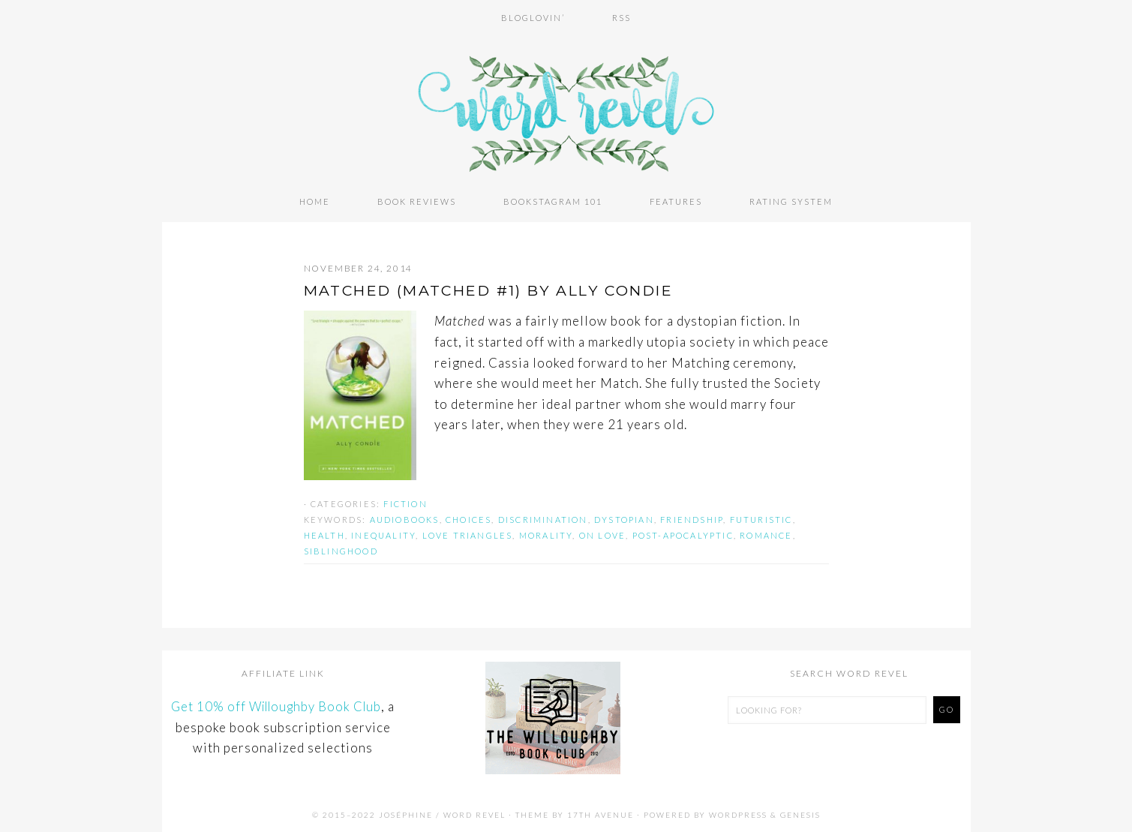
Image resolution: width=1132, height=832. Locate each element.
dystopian (624, 518)
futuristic (761, 518)
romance (766, 534)
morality (546, 534)
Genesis (800, 812)
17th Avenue (600, 812)
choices (468, 518)
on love (602, 534)
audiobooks (405, 518)
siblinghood (341, 549)
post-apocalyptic (683, 534)
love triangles (467, 534)
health (324, 534)
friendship (691, 518)
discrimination (543, 518)
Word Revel (566, 107)
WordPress (738, 812)
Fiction (405, 502)
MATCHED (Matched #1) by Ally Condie (498, 289)
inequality (383, 534)
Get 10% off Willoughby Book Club (276, 705)
